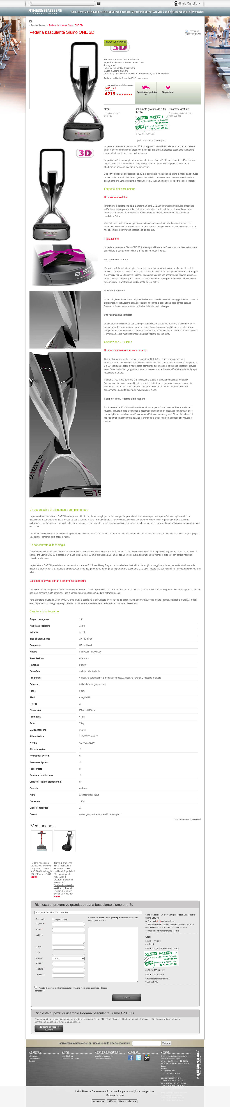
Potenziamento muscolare (117, 12)
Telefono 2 (40, 975)
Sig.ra (57, 919)
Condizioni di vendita (103, 1059)
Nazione (39, 958)
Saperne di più (115, 1095)
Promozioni (198, 12)
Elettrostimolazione (141, 12)
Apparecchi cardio (80, 12)
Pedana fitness (38, 25)
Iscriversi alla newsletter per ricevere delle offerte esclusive (94, 1043)
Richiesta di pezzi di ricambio (48, 1028)
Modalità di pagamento (103, 1056)
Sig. (65, 919)
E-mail (39, 963)
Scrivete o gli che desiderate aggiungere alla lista (113, 919)
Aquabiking (97, 12)
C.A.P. (38, 946)
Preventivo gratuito (115, 41)
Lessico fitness (34, 1059)
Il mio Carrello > (189, 3)
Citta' (38, 952)
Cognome (40, 923)
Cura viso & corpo (161, 12)
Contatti (32, 1061)
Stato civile (40, 919)
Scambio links (67, 1056)
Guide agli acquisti (181, 12)
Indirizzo (39, 935)
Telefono (40, 969)
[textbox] (68, 947)
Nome (39, 929)
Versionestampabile (195, 32)
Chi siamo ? (33, 1056)
